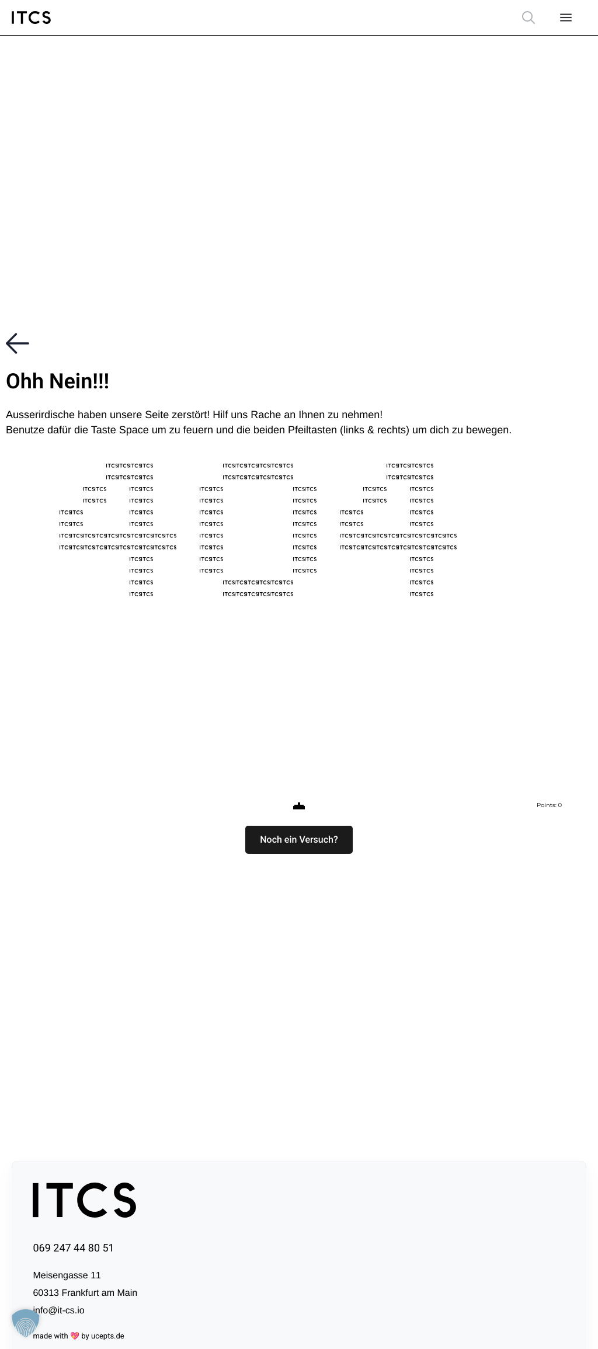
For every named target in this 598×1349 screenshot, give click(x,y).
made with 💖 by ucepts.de (78, 1336)
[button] (299, 840)
